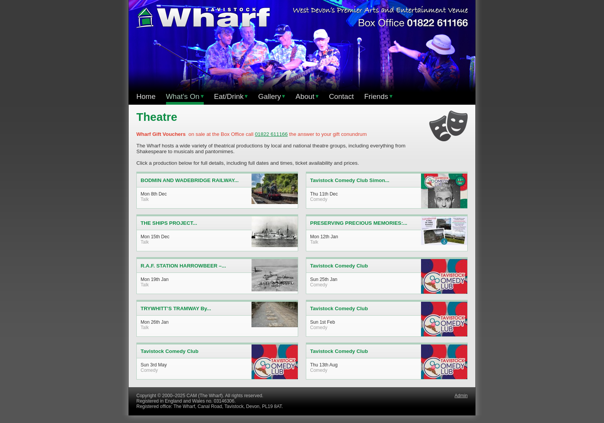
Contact (341, 96)
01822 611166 (271, 134)
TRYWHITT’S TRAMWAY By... (176, 308)
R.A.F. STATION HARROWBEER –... (183, 266)
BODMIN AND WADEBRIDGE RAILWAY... (189, 180)
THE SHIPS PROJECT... (169, 223)
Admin (461, 395)
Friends (378, 96)
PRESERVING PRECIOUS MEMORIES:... (358, 223)
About (307, 96)
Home (146, 96)
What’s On (185, 96)
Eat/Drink (231, 96)
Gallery (271, 96)
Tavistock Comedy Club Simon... (349, 180)
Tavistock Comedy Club (339, 266)
